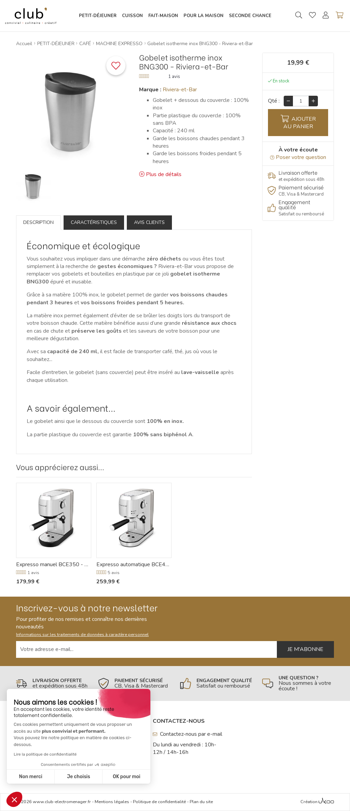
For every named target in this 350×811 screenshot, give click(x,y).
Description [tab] (38, 222)
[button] (14, 799)
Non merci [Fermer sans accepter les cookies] (30, 777)
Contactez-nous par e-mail (187, 734)
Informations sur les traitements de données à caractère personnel (82, 634)
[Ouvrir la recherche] (299, 16)
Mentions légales (112, 802)
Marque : (150, 89)
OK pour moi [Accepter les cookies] (126, 777)
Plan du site (201, 802)
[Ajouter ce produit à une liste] (115, 65)
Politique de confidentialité (159, 802)
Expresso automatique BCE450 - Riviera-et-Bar (134, 564)
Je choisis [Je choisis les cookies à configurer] (78, 777)
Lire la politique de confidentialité (45, 754)
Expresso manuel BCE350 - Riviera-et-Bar (53, 564)
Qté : (274, 101)
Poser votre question (298, 157)
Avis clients (149, 222)
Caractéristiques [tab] (94, 222)
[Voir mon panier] (339, 16)
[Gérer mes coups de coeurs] (312, 16)
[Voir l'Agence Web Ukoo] (326, 802)
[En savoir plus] (298, 176)
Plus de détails (160, 174)
